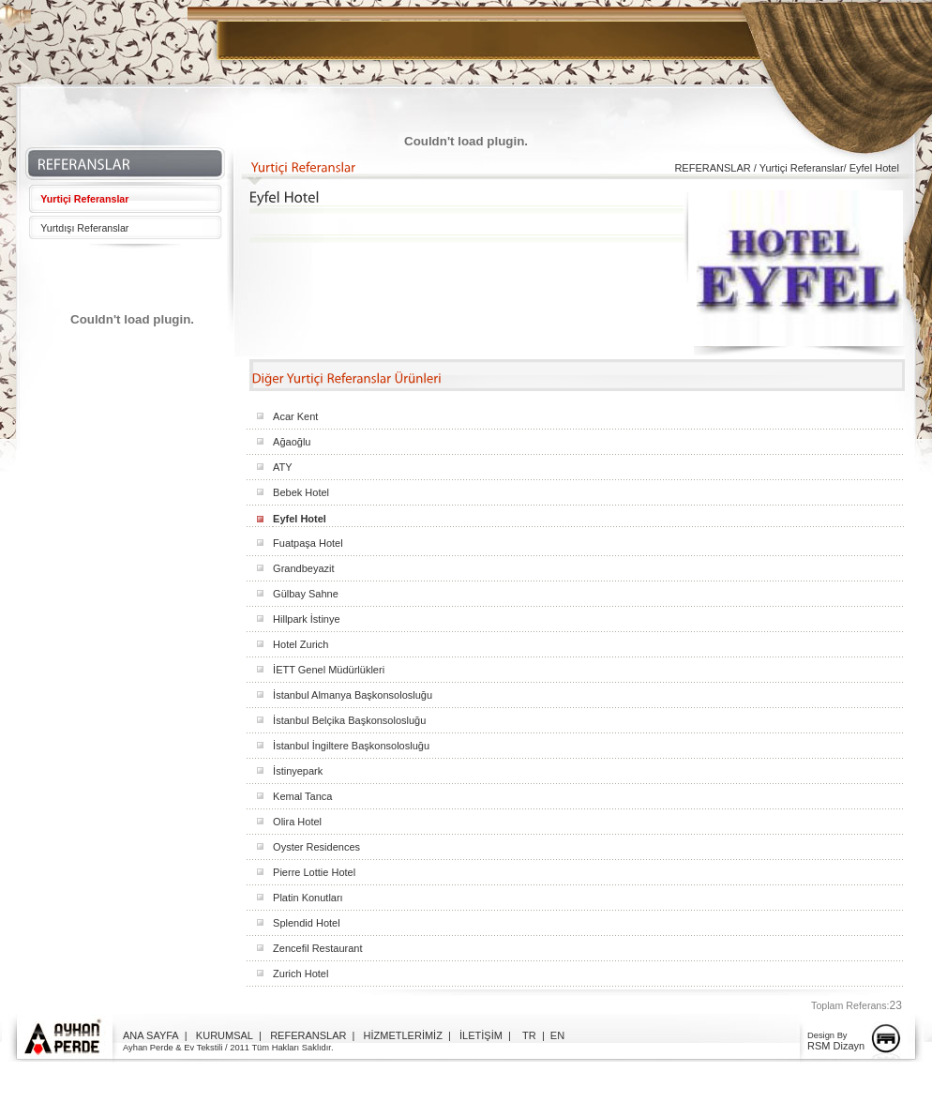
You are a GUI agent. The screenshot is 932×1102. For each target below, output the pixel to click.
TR (529, 1035)
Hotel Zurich (300, 644)
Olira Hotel (297, 821)
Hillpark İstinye (306, 619)
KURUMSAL (224, 1035)
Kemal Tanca (302, 796)
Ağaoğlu (291, 441)
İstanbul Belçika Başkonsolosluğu (349, 720)
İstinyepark (298, 771)
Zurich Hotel (300, 973)
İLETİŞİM (481, 1035)
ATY (283, 467)
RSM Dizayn (835, 1045)
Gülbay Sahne (305, 593)
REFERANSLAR (308, 1035)
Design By (827, 1035)
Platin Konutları (308, 897)
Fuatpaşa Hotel (308, 543)
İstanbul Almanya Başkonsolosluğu (352, 695)
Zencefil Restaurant (317, 948)
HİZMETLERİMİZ (403, 1035)
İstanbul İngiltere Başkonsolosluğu (351, 745)
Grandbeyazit (303, 568)
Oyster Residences (316, 847)
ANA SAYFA (151, 1035)
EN (557, 1035)
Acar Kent (295, 416)
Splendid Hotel (306, 922)
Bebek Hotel (301, 492)
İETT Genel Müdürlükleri (328, 669)
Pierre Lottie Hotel (314, 872)
